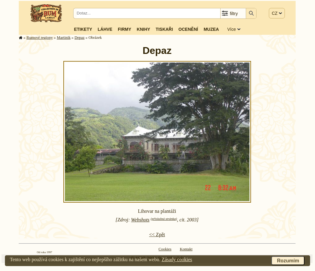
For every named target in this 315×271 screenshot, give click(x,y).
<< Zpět (157, 234)
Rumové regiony (39, 37)
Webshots (140, 219)
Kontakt (186, 249)
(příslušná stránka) (164, 218)
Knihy (143, 29)
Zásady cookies (176, 259)
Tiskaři (164, 29)
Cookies (164, 249)
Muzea (211, 29)
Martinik (64, 37)
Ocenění (188, 29)
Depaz (79, 37)
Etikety (83, 29)
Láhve (105, 29)
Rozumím (288, 260)
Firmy (124, 29)
